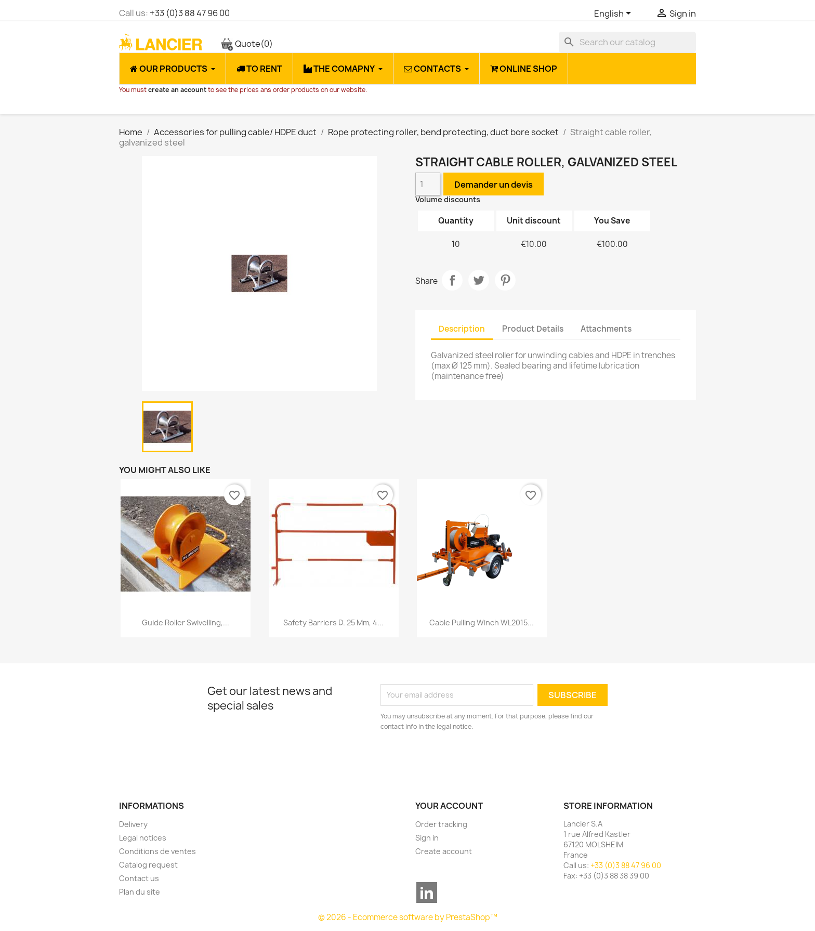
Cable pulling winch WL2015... (481, 622)
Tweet (478, 280)
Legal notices (142, 838)
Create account (443, 851)
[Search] (627, 42)
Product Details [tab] (532, 328)
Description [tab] (462, 328)
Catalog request (148, 865)
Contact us (139, 878)
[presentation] (467, 760)
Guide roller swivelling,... (185, 622)
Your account (449, 805)
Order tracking (441, 824)
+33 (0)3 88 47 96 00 (190, 13)
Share (452, 280)
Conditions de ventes (157, 851)
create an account (177, 89)
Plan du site (139, 892)
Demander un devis (493, 184)
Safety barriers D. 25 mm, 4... (333, 622)
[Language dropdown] (614, 14)
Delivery (133, 824)
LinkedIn (426, 892)
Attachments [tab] (606, 328)
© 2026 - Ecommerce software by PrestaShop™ (407, 917)
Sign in (427, 838)
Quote (246, 43)
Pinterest (505, 280)
